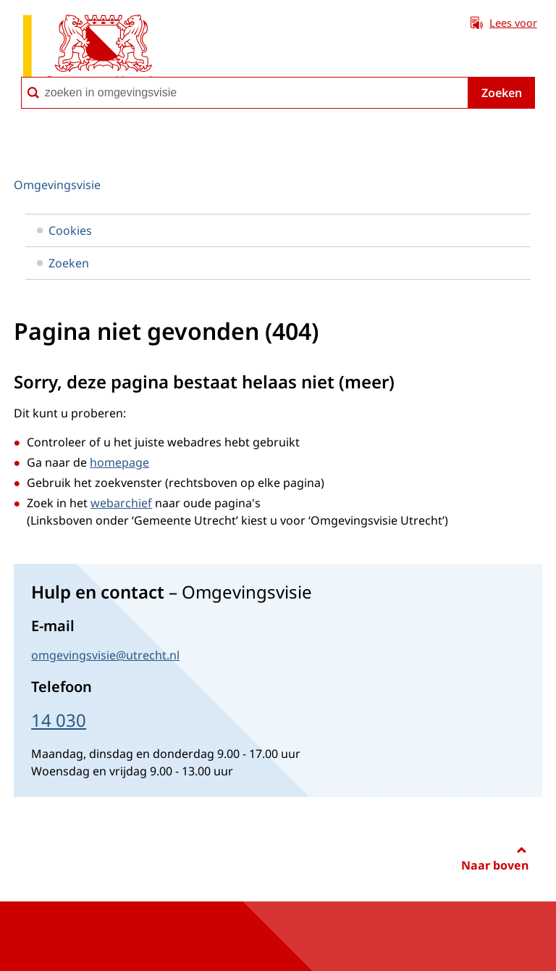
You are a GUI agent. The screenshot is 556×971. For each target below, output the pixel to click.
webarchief (121, 503)
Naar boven (494, 865)
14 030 (58, 720)
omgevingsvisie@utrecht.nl (105, 655)
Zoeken (501, 93)
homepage (119, 462)
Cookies (64, 230)
